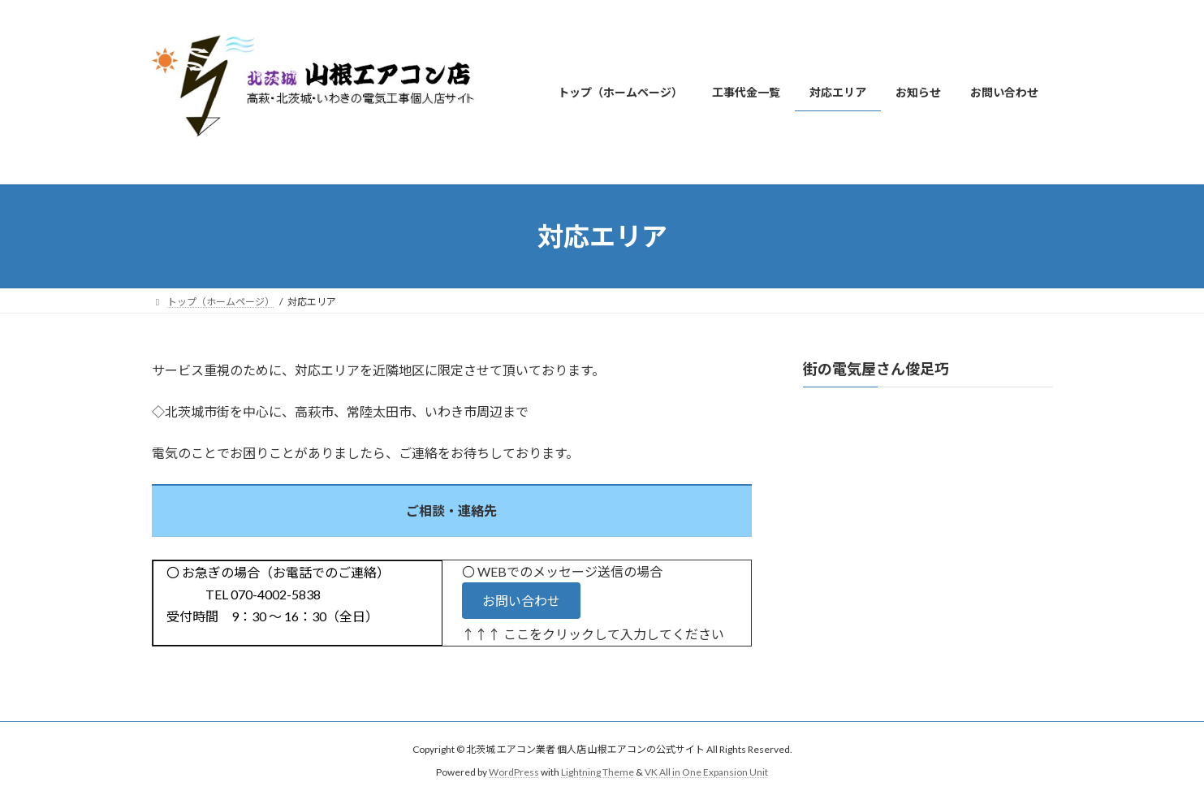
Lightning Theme (597, 772)
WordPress (514, 772)
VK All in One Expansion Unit (706, 772)
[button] (521, 600)
